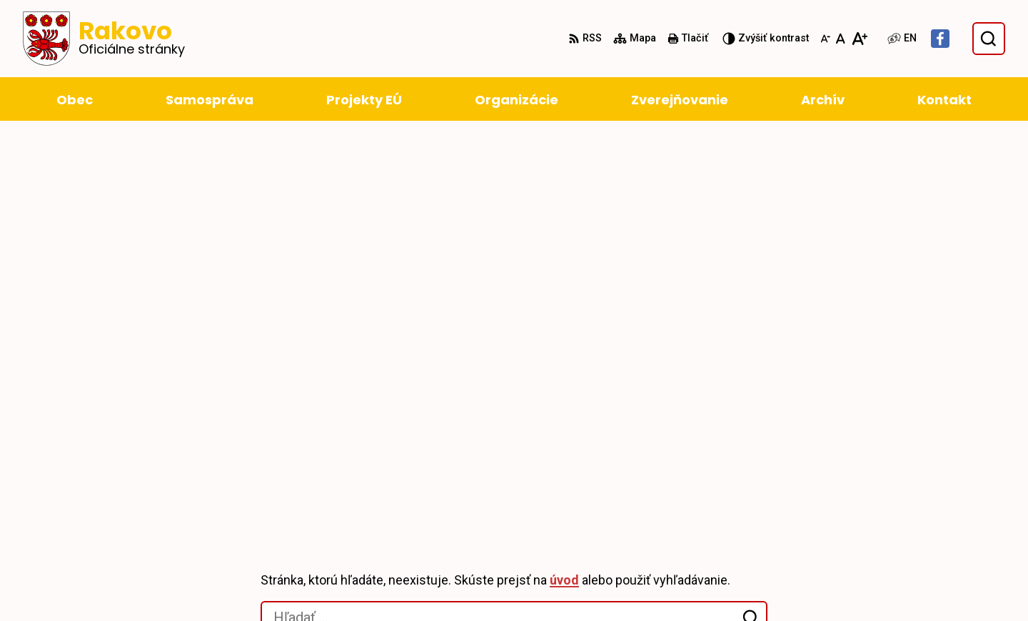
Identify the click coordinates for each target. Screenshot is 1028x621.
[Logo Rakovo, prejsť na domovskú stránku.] (104, 38)
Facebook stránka (871, 583)
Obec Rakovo (170, 443)
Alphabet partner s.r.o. (245, 429)
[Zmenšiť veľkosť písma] (825, 39)
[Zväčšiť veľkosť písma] (859, 39)
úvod (564, 199)
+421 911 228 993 (868, 548)
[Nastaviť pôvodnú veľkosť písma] (840, 39)
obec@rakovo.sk (868, 565)
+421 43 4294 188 (868, 531)
